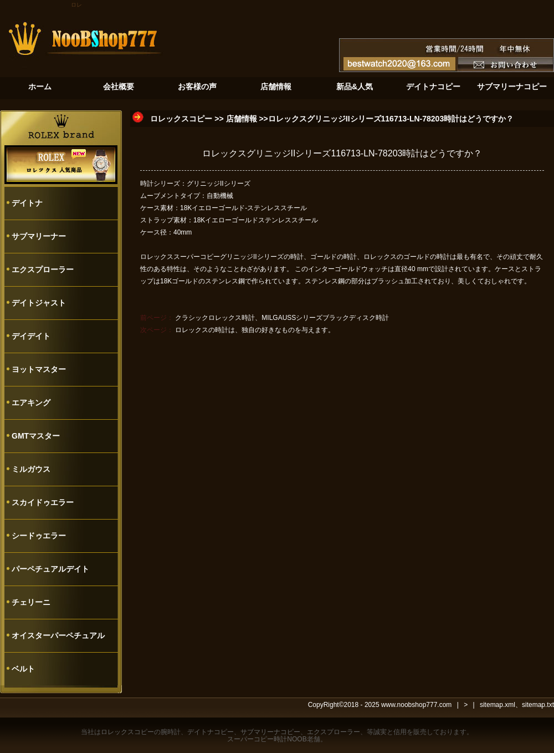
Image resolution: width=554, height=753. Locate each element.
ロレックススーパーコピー (180, 257)
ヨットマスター (39, 369)
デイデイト (31, 336)
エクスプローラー (43, 269)
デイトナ (27, 203)
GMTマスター (36, 435)
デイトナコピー (210, 732)
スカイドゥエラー (43, 502)
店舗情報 (241, 118)
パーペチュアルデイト (50, 568)
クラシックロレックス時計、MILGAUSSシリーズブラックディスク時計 (282, 318)
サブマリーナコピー (270, 732)
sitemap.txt (538, 705)
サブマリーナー (39, 236)
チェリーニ (31, 602)
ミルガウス (31, 469)
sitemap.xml (497, 705)
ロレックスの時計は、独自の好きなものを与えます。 (255, 330)
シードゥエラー (39, 535)
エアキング (31, 402)
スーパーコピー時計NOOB (266, 739)
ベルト (23, 668)
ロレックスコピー (181, 118)
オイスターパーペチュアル (58, 635)
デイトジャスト (39, 302)
